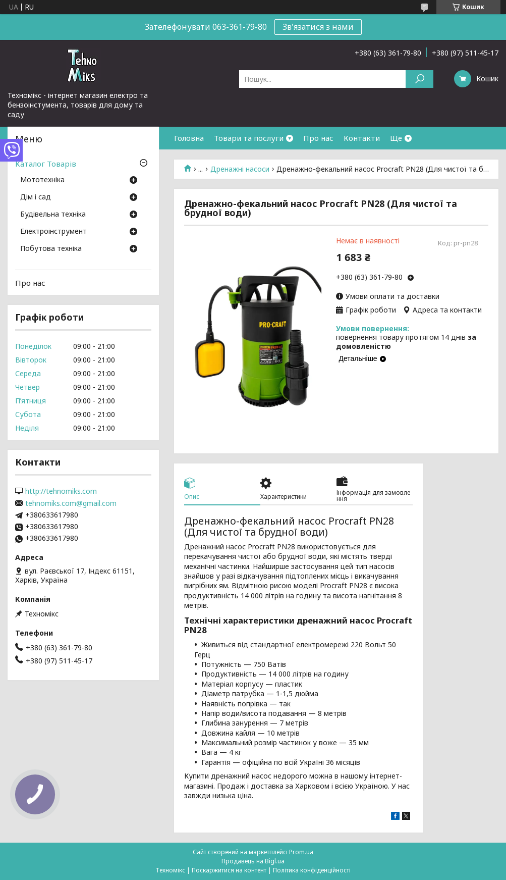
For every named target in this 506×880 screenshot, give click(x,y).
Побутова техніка (51, 249)
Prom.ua (301, 852)
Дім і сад (35, 197)
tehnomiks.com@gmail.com (71, 503)
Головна (189, 138)
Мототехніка (42, 180)
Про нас (318, 138)
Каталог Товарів (45, 164)
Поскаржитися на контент (229, 870)
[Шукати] (419, 79)
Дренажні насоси (239, 169)
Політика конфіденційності (312, 870)
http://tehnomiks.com (61, 491)
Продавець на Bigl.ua (253, 861)
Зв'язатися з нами (318, 26)
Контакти (362, 138)
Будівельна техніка (53, 215)
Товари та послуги (249, 138)
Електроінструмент (53, 232)
